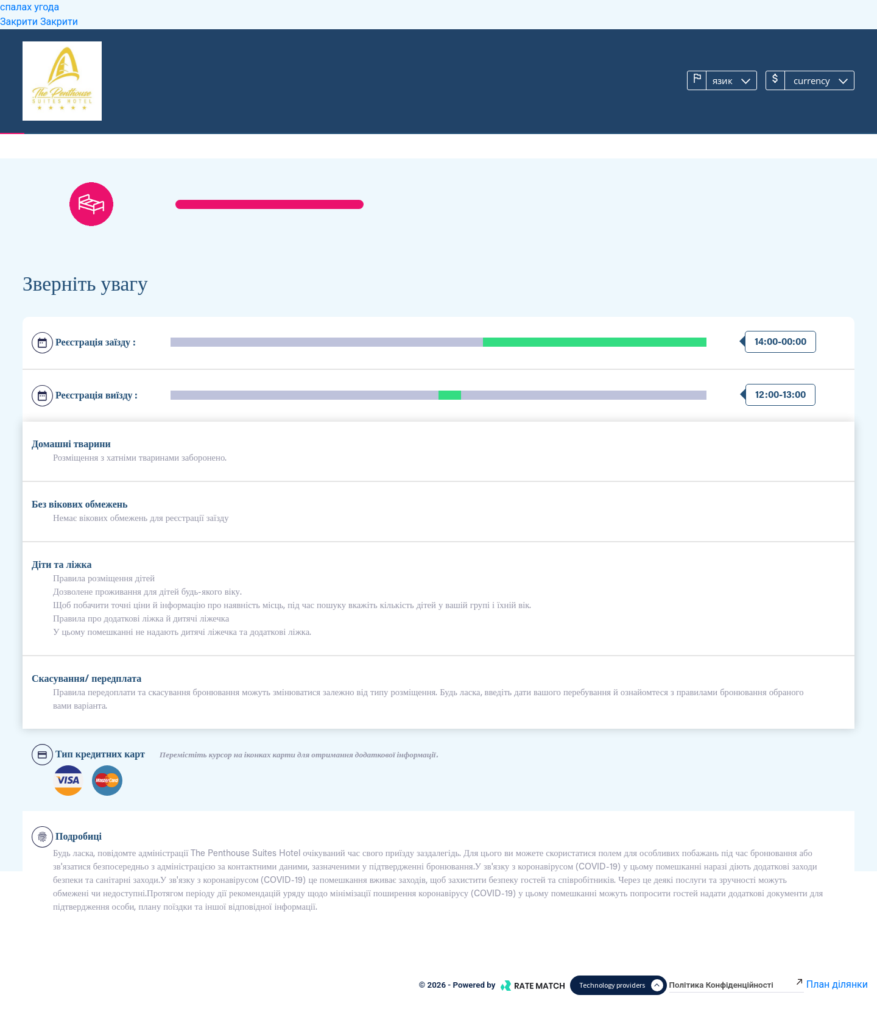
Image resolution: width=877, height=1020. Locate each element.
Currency (802, 80)
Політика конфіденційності (736, 985)
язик (714, 80)
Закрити (20, 21)
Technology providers (621, 985)
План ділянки (837, 984)
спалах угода (29, 7)
